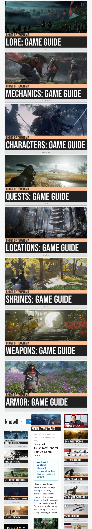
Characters (46, 152)
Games (10, 446)
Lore (46, 49)
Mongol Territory (43, 490)
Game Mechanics (46, 101)
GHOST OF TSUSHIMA (44, 434)
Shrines (46, 306)
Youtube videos (48, 471)
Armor (46, 409)
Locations (46, 255)
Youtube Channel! (42, 466)
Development (22, 446)
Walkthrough (16, 483)
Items (76, 463)
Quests (46, 203)
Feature (22, 465)
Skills (76, 501)
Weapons (46, 358)
